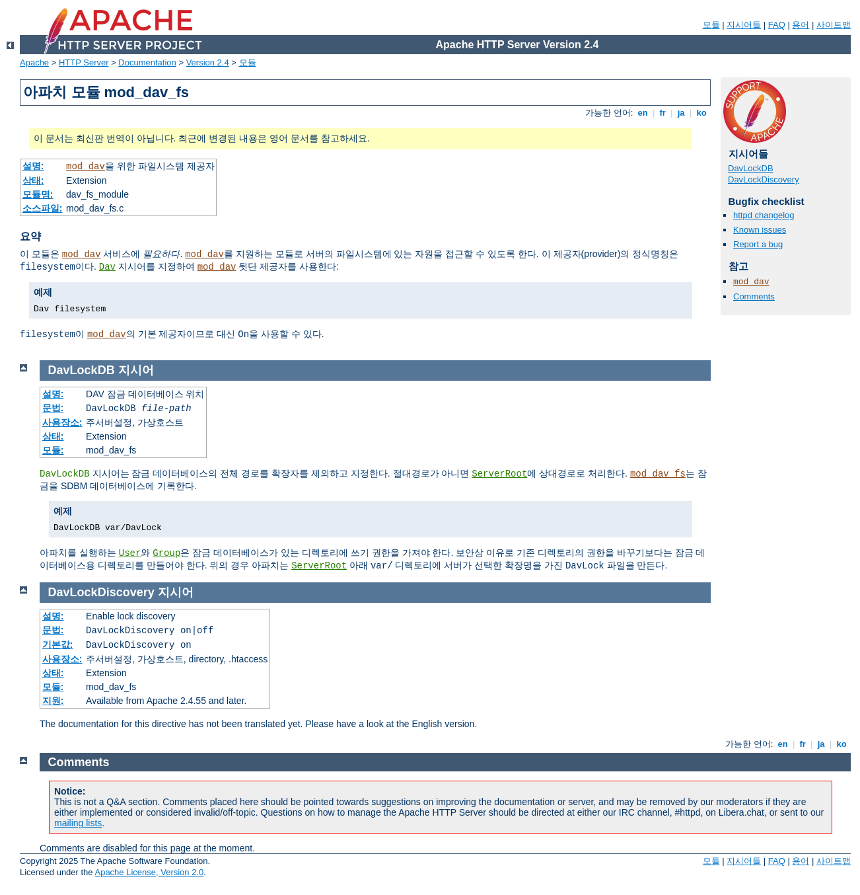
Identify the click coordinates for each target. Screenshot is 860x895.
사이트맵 (833, 25)
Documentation (147, 62)
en (642, 113)
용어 (800, 25)
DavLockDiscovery (763, 179)
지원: (53, 700)
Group (166, 553)
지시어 (136, 370)
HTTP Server (84, 62)
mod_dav (85, 166)
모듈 (711, 25)
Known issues (759, 230)
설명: (33, 166)
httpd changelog (764, 215)
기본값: (57, 644)
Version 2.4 (207, 62)
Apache (34, 62)
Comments (754, 296)
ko (701, 113)
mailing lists (78, 823)
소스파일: (42, 208)
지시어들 (744, 25)
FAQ (776, 25)
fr (662, 113)
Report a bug (758, 244)
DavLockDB (750, 168)
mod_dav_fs (658, 474)
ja (681, 113)
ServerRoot (499, 474)
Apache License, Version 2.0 (148, 872)
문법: (53, 408)
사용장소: (62, 422)
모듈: (53, 450)
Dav (107, 267)
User (130, 553)
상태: (33, 180)
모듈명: (38, 194)
